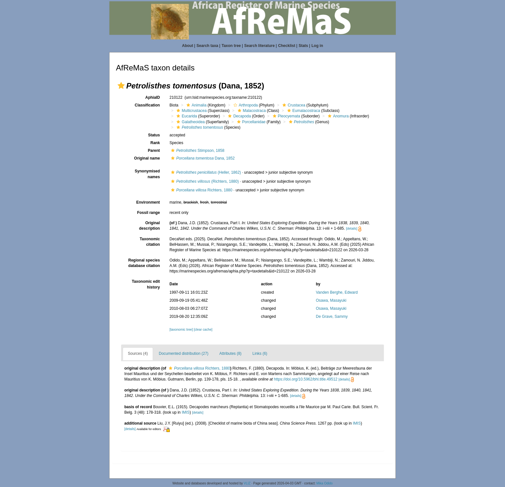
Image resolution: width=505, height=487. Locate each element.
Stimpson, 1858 (196, 150)
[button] (121, 85)
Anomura (337, 116)
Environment (148, 202)
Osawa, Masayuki (331, 300)
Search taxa (207, 45)
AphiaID (152, 97)
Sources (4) (138, 353)
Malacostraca (251, 110)
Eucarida (186, 116)
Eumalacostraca (303, 110)
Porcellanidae (250, 122)
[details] (351, 228)
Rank (155, 143)
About (187, 45)
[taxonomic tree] (181, 329)
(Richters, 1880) (204, 181)
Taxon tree (231, 45)
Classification (147, 105)
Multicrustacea (190, 110)
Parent (154, 150)
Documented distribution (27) (183, 353)
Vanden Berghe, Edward (337, 292)
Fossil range (148, 212)
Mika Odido (324, 483)
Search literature (259, 45)
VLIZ (247, 483)
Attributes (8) (230, 353)
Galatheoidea (190, 122)
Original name (147, 158)
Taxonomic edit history (146, 284)
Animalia (195, 105)
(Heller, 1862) (205, 172)
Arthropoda (245, 105)
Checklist (286, 45)
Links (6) (259, 353)
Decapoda (238, 116)
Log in (317, 45)
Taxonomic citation (150, 242)
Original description (149, 226)
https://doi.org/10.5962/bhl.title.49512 (305, 379)
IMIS (186, 412)
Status (154, 135)
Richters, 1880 (200, 190)
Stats (303, 45)
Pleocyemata (285, 116)
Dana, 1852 (201, 158)
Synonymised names (147, 174)
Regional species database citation (144, 263)
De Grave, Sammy (332, 316)
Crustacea (293, 105)
